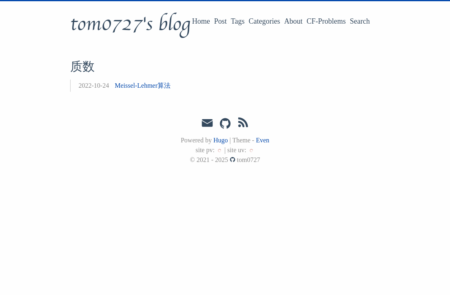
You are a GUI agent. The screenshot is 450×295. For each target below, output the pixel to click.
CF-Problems (326, 21)
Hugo (220, 140)
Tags (238, 21)
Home (201, 21)
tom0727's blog (130, 24)
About (293, 21)
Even (262, 140)
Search (360, 21)
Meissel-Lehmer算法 (143, 85)
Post (220, 21)
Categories (264, 21)
